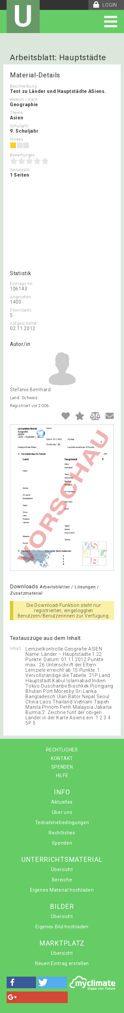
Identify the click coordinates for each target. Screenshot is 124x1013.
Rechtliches (62, 832)
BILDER (62, 906)
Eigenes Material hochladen (62, 890)
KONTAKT (62, 758)
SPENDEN (62, 767)
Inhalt (15, 648)
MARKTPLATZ (62, 943)
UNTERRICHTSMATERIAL (62, 860)
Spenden (62, 843)
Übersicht (62, 869)
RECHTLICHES (62, 749)
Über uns (62, 812)
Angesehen (20, 297)
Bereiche (62, 879)
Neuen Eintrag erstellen (62, 963)
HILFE (62, 775)
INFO (62, 792)
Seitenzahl (20, 170)
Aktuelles (62, 802)
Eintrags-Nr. (21, 283)
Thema (16, 112)
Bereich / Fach (24, 99)
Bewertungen (22, 155)
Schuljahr (19, 126)
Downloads (20, 310)
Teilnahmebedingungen (62, 822)
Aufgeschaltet (23, 323)
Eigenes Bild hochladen (61, 926)
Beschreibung (23, 86)
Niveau (16, 139)
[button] (21, 982)
